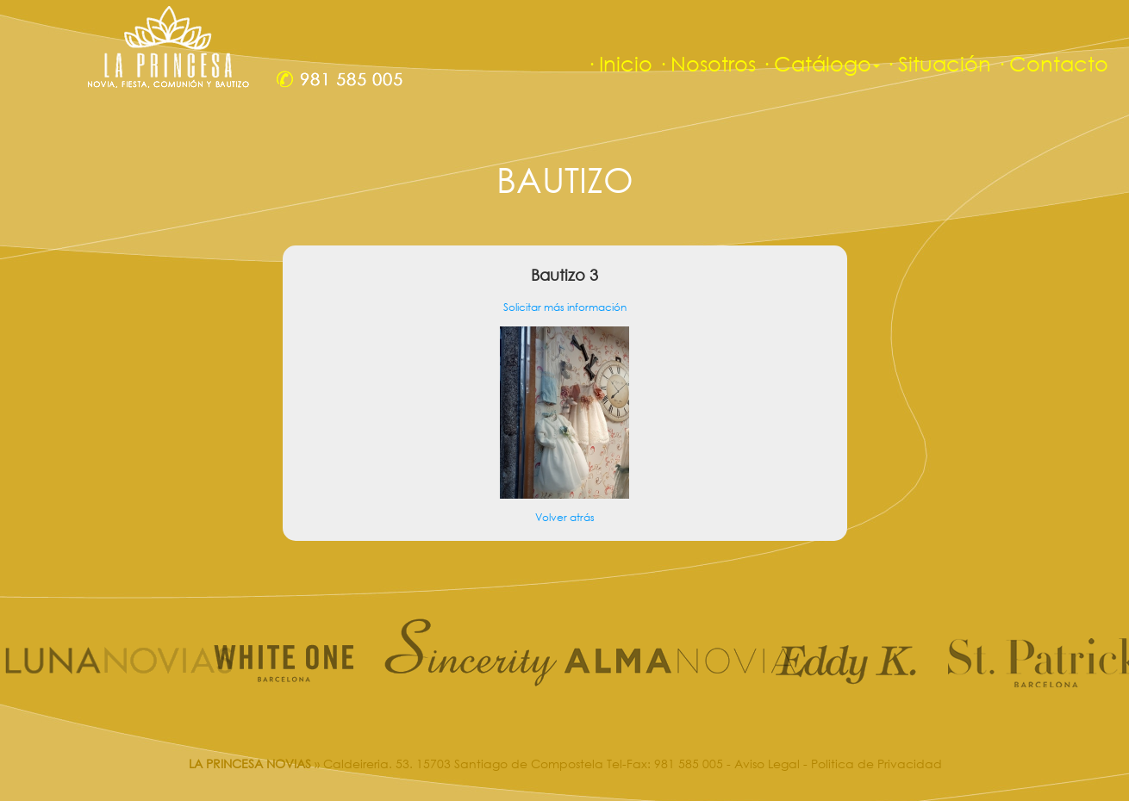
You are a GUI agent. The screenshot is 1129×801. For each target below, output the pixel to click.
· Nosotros (707, 63)
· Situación (938, 63)
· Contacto (1052, 63)
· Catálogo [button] (820, 63)
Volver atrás (565, 517)
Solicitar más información (565, 307)
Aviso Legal (767, 763)
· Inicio (619, 63)
